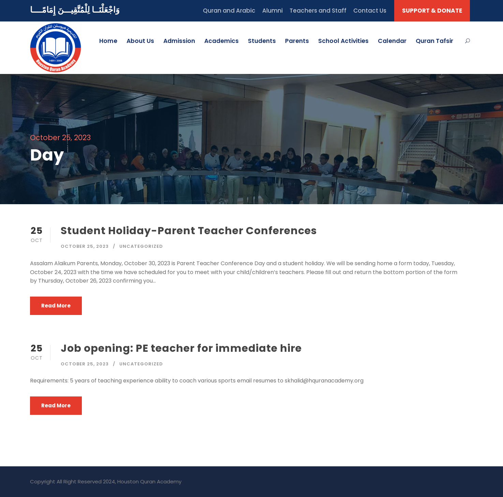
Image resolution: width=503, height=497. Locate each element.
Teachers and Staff (318, 10)
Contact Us (369, 10)
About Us (140, 41)
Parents (297, 41)
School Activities (343, 41)
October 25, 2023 (85, 246)
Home (108, 41)
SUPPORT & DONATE (432, 10)
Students (262, 41)
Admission (179, 41)
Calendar (392, 41)
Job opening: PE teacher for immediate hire (181, 348)
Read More (56, 305)
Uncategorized (141, 246)
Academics (221, 41)
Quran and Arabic (229, 10)
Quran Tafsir (434, 41)
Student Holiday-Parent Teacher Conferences (189, 231)
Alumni (272, 10)
